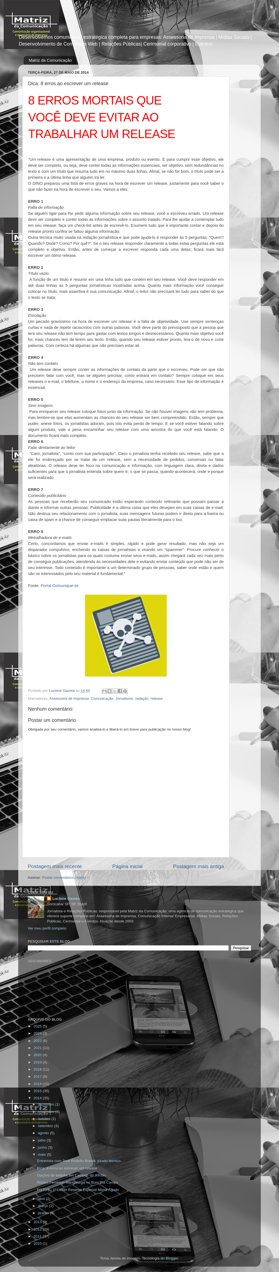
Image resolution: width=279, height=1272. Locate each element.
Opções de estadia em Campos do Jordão (71, 1175)
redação (141, 698)
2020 (38, 1055)
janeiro (44, 1213)
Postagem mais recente (55, 866)
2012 (38, 1229)
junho (43, 1147)
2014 (38, 1098)
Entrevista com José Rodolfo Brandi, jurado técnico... (80, 1161)
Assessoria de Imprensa (69, 698)
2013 (38, 1222)
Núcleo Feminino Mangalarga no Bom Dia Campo (77, 1182)
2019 (38, 1062)
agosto (44, 1133)
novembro (46, 1112)
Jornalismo (124, 698)
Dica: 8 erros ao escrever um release (67, 1168)
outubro (44, 1119)
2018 (38, 1069)
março (43, 1206)
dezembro (46, 1104)
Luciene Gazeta (65, 898)
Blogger (172, 1258)
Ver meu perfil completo (47, 928)
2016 (38, 1084)
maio (42, 1154)
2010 (38, 1243)
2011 (38, 1236)
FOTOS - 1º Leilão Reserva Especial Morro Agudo (78, 1190)
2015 (38, 1091)
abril (42, 1199)
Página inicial (127, 866)
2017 (38, 1076)
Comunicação (102, 698)
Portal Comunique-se (59, 585)
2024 (38, 1033)
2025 (38, 1026)
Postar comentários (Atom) (64, 877)
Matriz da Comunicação (50, 60)
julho (42, 1140)
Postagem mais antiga (198, 866)
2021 (38, 1048)
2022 (38, 1041)
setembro (46, 1126)
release (157, 698)
